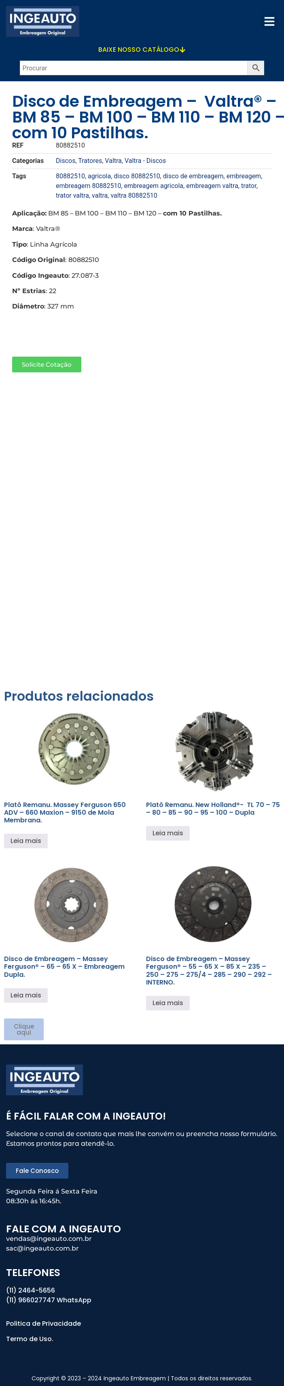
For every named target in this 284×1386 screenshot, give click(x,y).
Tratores (90, 161)
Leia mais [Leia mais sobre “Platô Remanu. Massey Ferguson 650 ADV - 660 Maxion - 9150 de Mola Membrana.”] (26, 840)
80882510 (70, 176)
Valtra (113, 161)
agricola (99, 176)
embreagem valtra (212, 186)
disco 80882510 (137, 176)
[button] (269, 21)
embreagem (244, 176)
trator (248, 186)
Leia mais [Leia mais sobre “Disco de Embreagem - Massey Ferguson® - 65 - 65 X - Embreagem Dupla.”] (26, 995)
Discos (65, 161)
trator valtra (72, 195)
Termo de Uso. (29, 1339)
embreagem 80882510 (88, 186)
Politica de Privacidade (44, 1323)
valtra (100, 195)
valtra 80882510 (133, 195)
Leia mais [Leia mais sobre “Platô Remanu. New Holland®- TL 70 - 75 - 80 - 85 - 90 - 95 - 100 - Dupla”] (168, 833)
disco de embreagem (193, 176)
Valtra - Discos (145, 161)
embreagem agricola (154, 186)
